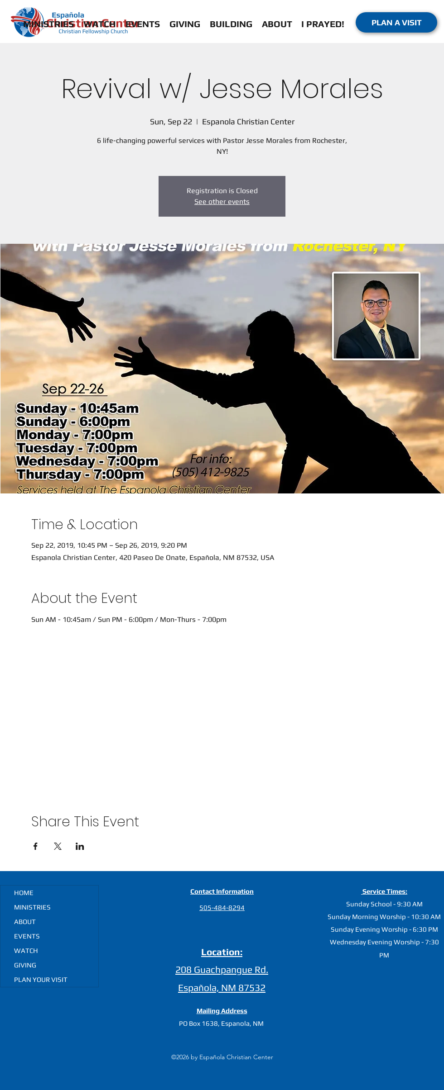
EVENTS (27, 936)
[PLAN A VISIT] (396, 22)
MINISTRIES (32, 907)
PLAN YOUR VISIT (41, 979)
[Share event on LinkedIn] (80, 846)
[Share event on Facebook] (35, 846)
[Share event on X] (57, 846)
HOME (24, 892)
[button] (277, 22)
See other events (222, 201)
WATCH (26, 950)
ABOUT (25, 921)
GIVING (25, 965)
